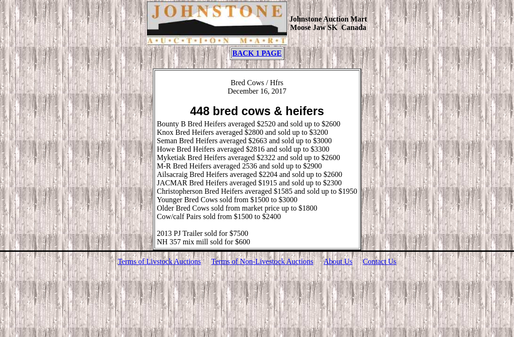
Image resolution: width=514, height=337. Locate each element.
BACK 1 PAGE (256, 53)
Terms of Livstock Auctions (159, 261)
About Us (337, 261)
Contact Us (380, 261)
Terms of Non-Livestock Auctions (262, 261)
